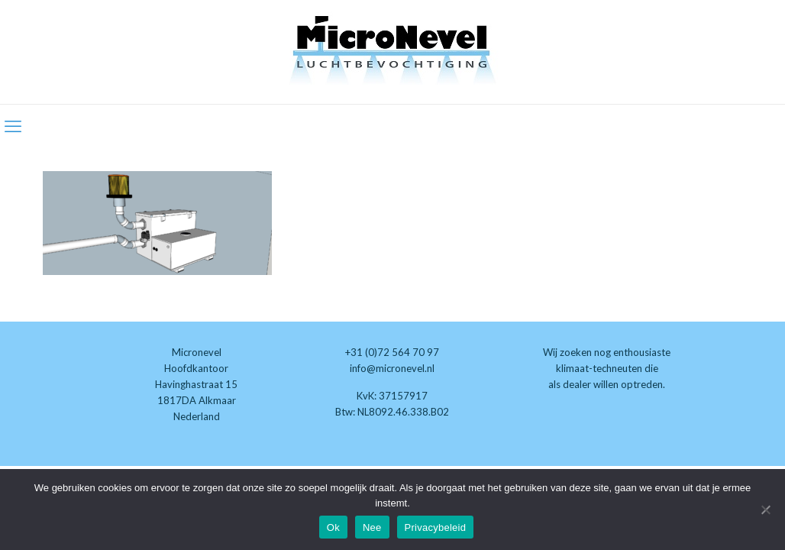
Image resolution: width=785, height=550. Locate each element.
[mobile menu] (13, 126)
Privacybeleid (436, 527)
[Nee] (766, 509)
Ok (333, 527)
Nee (372, 527)
